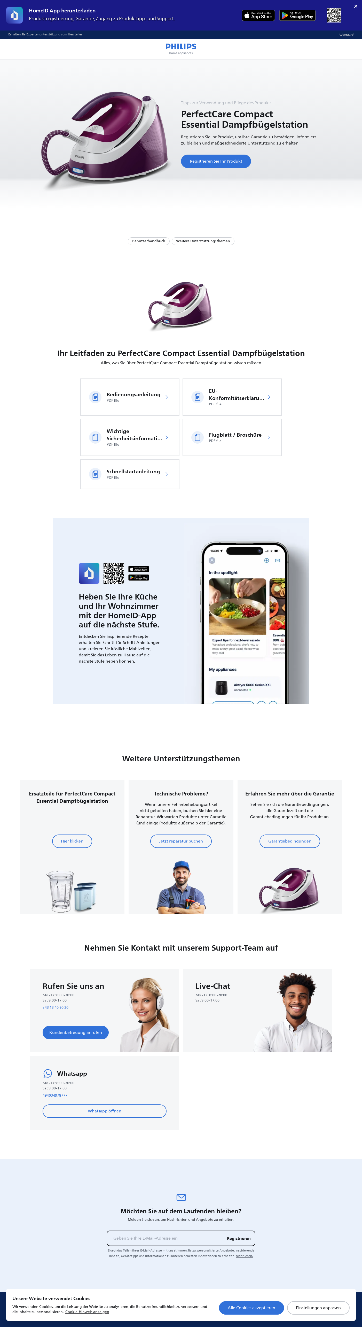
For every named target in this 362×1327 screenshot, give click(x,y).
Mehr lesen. (244, 1256)
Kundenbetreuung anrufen (75, 1032)
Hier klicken (72, 841)
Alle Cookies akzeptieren (251, 1308)
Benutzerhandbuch (148, 241)
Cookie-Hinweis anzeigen (87, 1312)
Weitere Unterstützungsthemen (203, 241)
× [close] (356, 6)
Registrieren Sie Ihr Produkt (216, 161)
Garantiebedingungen (289, 841)
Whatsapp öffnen (104, 1111)
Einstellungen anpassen (318, 1308)
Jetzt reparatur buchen (181, 841)
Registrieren (239, 1238)
